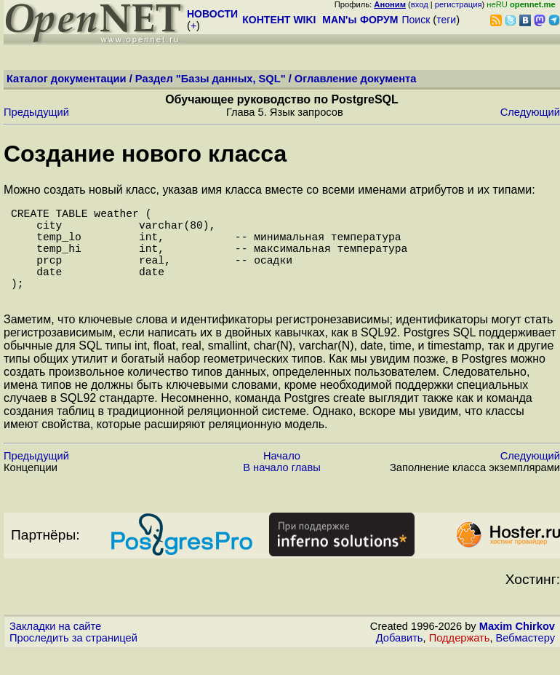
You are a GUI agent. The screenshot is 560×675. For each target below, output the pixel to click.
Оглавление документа (356, 78)
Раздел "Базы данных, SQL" (210, 78)
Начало (281, 479)
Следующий (530, 112)
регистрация (458, 4)
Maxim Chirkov (517, 649)
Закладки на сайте (55, 649)
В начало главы (282, 491)
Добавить (399, 661)
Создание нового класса (145, 154)
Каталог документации (67, 78)
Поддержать (459, 661)
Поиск (415, 19)
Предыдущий (36, 112)
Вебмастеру (525, 661)
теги (446, 19)
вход (419, 4)
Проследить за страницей (73, 661)
